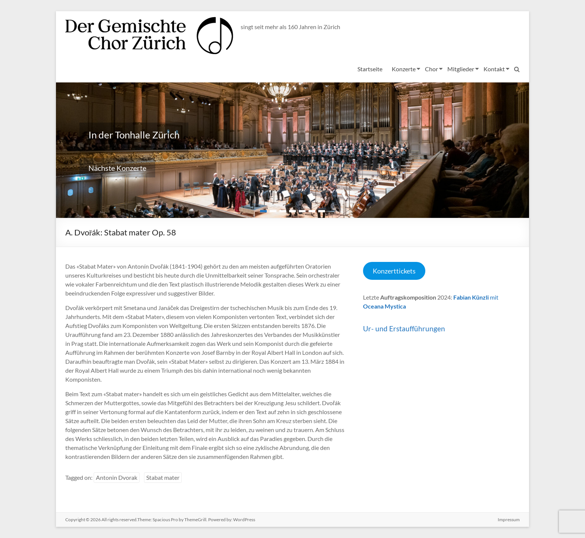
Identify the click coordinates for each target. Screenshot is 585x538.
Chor (431, 68)
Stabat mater (162, 477)
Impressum (509, 519)
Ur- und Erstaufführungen (404, 328)
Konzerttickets (394, 271)
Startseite (369, 68)
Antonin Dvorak (116, 477)
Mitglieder (460, 68)
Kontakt (494, 68)
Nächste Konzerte (117, 167)
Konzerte (404, 68)
